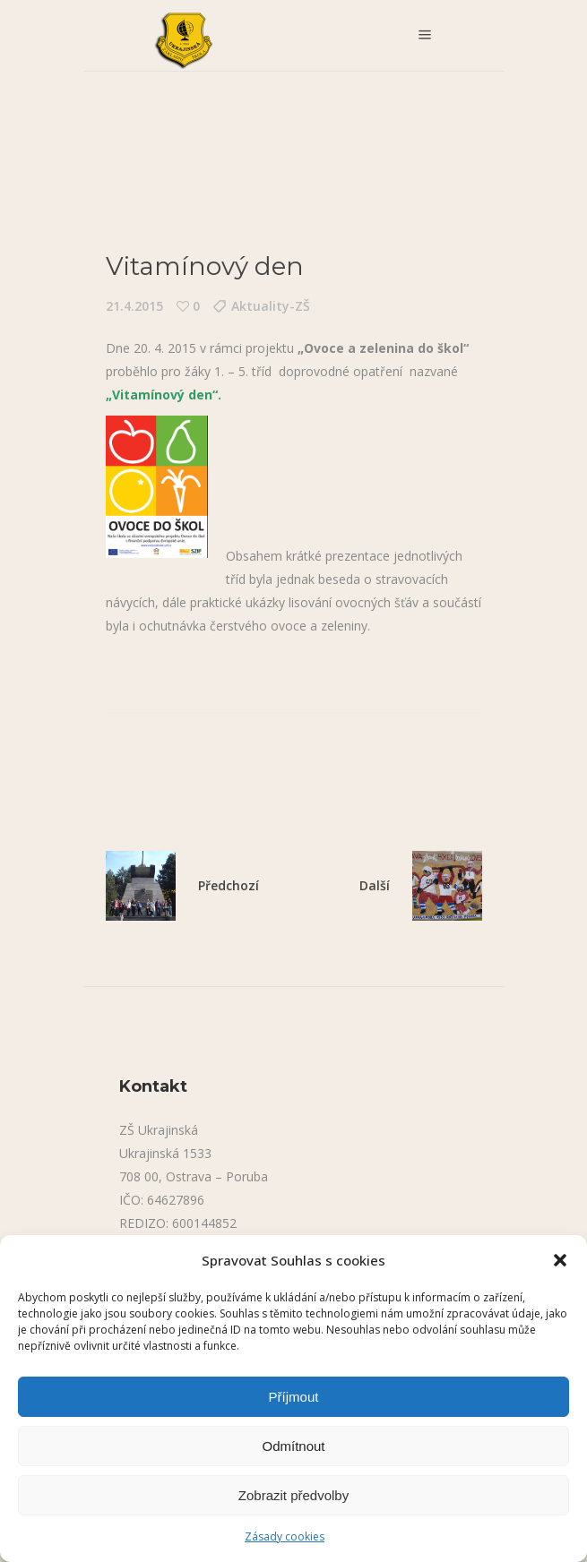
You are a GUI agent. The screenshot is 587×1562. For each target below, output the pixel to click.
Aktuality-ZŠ (270, 305)
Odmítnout (293, 1446)
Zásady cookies (284, 1536)
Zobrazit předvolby (293, 1495)
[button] (560, 1260)
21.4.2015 (134, 305)
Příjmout (294, 1396)
